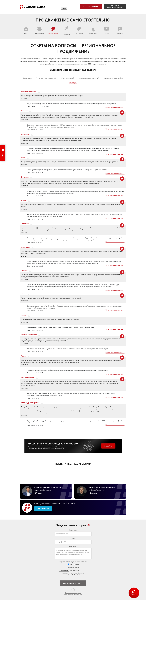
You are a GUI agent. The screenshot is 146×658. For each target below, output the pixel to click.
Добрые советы (93, 30)
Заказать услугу (90, 7)
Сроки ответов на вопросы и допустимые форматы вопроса (73, 591)
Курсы (26, 30)
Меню (2, 154)
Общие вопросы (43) (67, 78)
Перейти (43, 508)
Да (70, 564)
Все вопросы (27, 78)
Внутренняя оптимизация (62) (113, 78)
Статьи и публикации (66, 30)
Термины (120, 30)
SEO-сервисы (80, 30)
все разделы (73, 83)
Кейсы (106, 30)
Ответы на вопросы (53, 30)
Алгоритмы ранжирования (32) (46, 78)
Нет (76, 564)
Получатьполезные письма (115, 7)
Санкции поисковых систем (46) (89, 78)
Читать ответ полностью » (115, 107)
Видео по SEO (39, 30)
